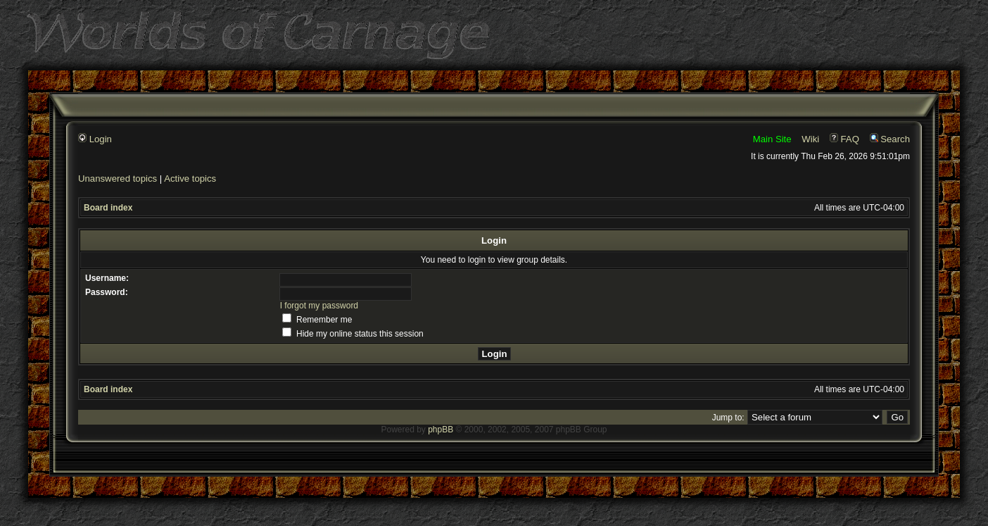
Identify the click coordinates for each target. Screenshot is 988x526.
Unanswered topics (117, 178)
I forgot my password (319, 306)
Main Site (772, 139)
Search (890, 139)
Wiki (810, 139)
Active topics (190, 178)
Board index (108, 208)
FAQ (844, 139)
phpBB (440, 429)
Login (95, 139)
